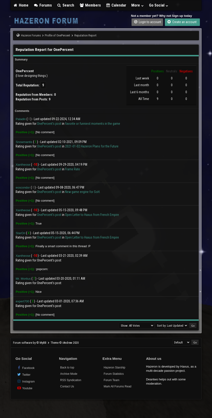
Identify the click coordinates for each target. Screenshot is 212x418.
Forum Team (111, 380)
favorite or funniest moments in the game (92, 123)
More (137, 5)
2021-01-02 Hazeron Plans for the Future (91, 146)
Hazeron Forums (31, 35)
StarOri (20, 233)
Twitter (23, 374)
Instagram (26, 381)
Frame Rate (72, 169)
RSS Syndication (70, 380)
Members (90, 5)
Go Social (158, 5)
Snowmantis (24, 142)
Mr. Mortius (23, 278)
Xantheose (23, 164)
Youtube (24, 388)
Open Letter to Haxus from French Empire (92, 215)
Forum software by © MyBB (30, 342)
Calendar (116, 5)
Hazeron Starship (114, 367)
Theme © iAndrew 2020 (65, 342)
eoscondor (23, 187)
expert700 (22, 301)
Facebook (26, 368)
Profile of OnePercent (57, 35)
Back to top (67, 367)
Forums (43, 5)
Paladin (21, 119)
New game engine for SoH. (82, 192)
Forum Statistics (114, 373)
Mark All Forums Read (118, 386)
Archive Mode (68, 373)
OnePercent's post (49, 123)
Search (65, 5)
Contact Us (67, 386)
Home (20, 5)
